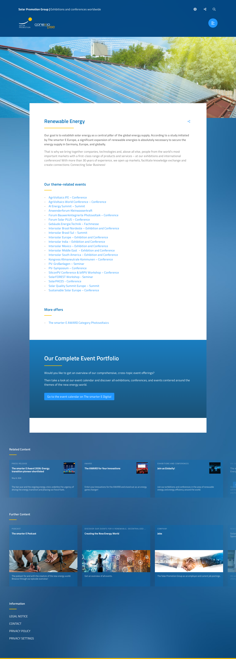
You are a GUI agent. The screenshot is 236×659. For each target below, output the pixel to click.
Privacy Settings (21, 638)
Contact (15, 623)
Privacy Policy (19, 631)
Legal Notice (18, 616)
